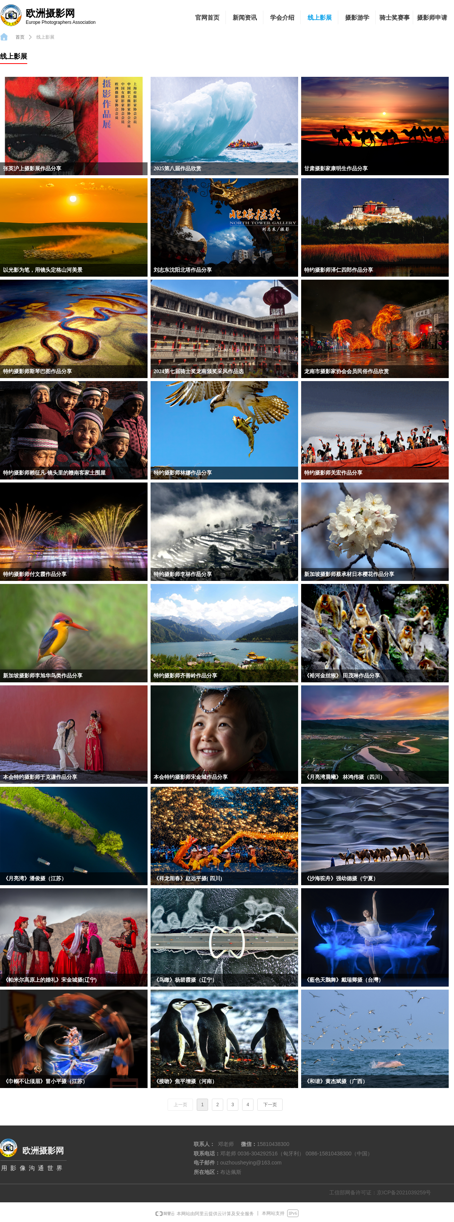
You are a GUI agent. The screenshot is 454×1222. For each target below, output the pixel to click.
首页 (20, 37)
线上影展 (45, 37)
